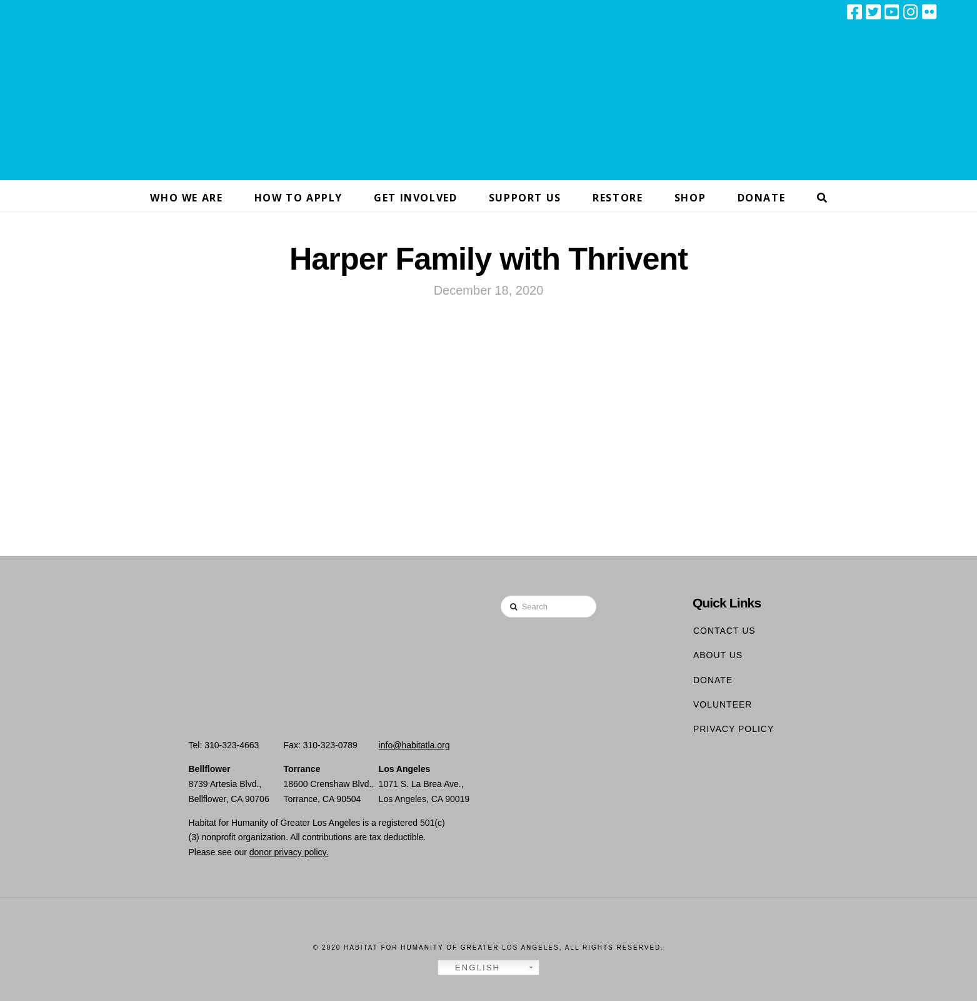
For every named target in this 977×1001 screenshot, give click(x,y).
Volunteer (723, 704)
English (470, 968)
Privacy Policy (733, 729)
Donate (713, 680)
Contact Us (724, 631)
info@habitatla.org (414, 745)
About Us (718, 655)
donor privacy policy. (289, 852)
